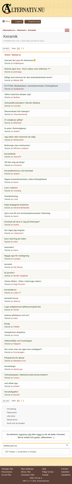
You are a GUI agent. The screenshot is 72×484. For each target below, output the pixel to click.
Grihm (16, 225)
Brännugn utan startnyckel (17, 145)
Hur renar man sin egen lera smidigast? (23, 349)
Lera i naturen (11, 188)
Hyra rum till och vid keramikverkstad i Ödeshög (27, 213)
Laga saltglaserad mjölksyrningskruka (22, 307)
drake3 (17, 131)
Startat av (16, 55)
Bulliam (17, 97)
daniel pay (18, 369)
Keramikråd (9, 154)
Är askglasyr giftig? (13, 120)
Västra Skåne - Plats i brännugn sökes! (22, 281)
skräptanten (19, 89)
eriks (16, 242)
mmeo (16, 310)
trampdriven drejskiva (14, 332)
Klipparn (17, 344)
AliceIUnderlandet (21, 208)
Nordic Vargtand (21, 276)
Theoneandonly (20, 114)
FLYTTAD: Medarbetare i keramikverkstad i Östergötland (31, 86)
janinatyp (17, 72)
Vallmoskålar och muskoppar (18, 341)
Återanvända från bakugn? (17, 111)
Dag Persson (19, 284)
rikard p (17, 301)
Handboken (65, 475)
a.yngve (17, 259)
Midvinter (18, 123)
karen (16, 182)
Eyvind (17, 395)
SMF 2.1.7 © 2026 (29, 481)
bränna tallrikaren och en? (16, 315)
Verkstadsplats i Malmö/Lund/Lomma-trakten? (26, 375)
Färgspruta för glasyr (14, 358)
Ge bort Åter (6, 475)
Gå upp (6, 401)
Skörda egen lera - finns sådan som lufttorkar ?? (27, 69)
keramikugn (10, 366)
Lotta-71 (17, 293)
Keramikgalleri (11, 392)
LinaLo (17, 378)
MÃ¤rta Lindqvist (21, 148)
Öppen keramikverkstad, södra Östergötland (25, 179)
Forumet (64, 469)
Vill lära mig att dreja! (14, 162)
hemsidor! (9, 247)
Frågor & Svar (48, 472)
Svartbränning (11, 196)
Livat (16, 199)
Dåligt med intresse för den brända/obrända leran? (28, 77)
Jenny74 (17, 157)
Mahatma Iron (20, 361)
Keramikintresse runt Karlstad (18, 171)
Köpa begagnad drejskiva (16, 205)
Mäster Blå (18, 80)
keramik (8, 264)
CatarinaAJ (18, 233)
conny (16, 335)
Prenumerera (7, 472)
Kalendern (65, 472)
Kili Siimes (18, 267)
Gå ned (6, 48)
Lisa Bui (17, 106)
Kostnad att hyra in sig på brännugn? (22, 222)
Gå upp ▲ (38, 478)
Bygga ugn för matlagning (16, 256)
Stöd (44, 469)
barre (16, 250)
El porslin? (9, 273)
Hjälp (31, 478)
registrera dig (24, 434)
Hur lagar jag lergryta (14, 230)
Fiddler (17, 327)
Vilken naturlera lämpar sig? (17, 94)
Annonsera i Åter (27, 475)
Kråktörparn (19, 63)
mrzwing (17, 191)
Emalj (7, 324)
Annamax (17, 165)
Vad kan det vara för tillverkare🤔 (20, 60)
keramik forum (11, 298)
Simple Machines (43, 481)
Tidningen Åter (7, 469)
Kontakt (45, 475)
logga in (40, 434)
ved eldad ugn (11, 383)
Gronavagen (19, 352)
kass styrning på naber (15, 239)
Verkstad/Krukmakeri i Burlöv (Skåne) (22, 103)
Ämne (7, 55)
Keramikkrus (10, 290)
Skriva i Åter (26, 472)
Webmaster (19, 140)
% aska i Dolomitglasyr (15, 128)
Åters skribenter (27, 469)
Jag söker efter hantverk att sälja (19, 137)
